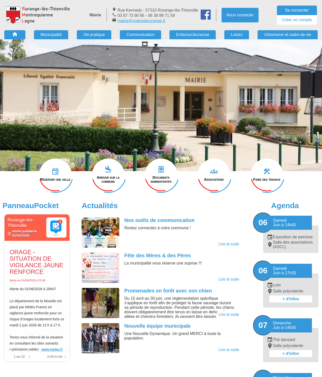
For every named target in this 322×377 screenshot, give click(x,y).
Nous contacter (240, 15)
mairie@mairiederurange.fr (142, 21)
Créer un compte (297, 20)
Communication (140, 34)
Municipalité (51, 34)
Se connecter (297, 10)
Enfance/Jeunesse (192, 34)
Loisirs (236, 34)
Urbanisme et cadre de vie (287, 34)
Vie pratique (94, 34)
